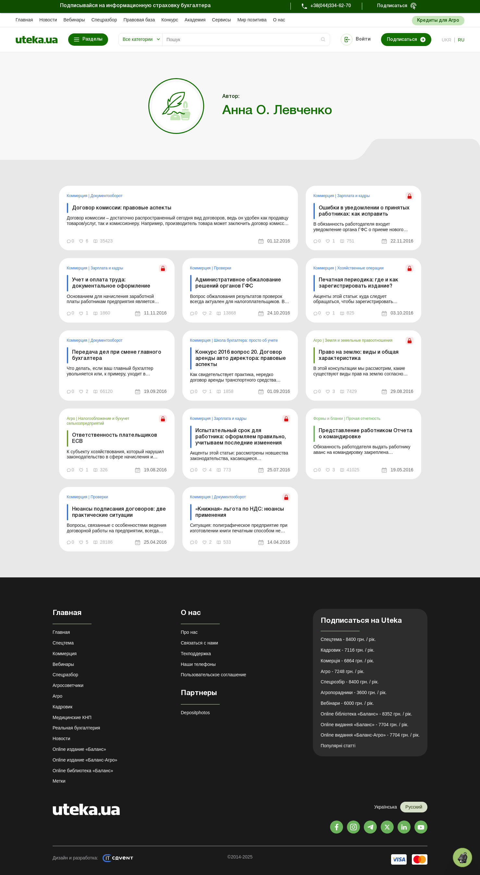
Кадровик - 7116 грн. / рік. (348, 650)
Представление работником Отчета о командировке (365, 434)
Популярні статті (338, 745)
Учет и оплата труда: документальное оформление (111, 283)
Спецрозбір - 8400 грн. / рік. (350, 681)
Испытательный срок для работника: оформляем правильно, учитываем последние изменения (240, 437)
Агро (318, 340)
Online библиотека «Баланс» (83, 770)
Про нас (189, 632)
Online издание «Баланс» (79, 749)
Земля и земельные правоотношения (358, 340)
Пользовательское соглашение (213, 674)
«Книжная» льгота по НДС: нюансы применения (239, 512)
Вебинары (74, 19)
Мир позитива (251, 19)
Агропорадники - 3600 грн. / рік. (354, 692)
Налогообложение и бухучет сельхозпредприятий (98, 420)
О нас (279, 19)
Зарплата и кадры (353, 196)
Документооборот (107, 196)
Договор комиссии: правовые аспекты (121, 208)
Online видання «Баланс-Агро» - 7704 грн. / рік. (370, 735)
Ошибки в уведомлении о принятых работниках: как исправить (364, 211)
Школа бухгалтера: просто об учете (246, 340)
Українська (385, 807)
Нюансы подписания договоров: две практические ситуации (119, 512)
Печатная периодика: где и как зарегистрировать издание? (358, 283)
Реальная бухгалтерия (76, 727)
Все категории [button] (138, 39)
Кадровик (62, 706)
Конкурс (169, 19)
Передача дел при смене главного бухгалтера (116, 355)
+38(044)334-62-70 (330, 6)
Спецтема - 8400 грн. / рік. (348, 639)
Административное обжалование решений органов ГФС (238, 283)
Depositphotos (195, 712)
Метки (59, 781)
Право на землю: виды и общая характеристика (359, 355)
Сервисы (221, 19)
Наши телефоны (198, 664)
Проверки (222, 268)
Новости (48, 19)
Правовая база (139, 19)
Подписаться (392, 6)
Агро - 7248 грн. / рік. (342, 671)
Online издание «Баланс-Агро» (85, 760)
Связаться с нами (199, 642)
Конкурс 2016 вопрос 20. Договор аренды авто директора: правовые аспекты (240, 358)
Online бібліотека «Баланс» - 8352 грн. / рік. (366, 713)
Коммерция (78, 196)
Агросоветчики (68, 685)
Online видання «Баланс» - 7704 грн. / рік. (364, 724)
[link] (178, 218)
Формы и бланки (329, 418)
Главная (24, 19)
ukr (446, 39)
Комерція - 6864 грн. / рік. (347, 660)
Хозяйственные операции (360, 268)
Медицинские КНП (72, 717)
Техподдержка (196, 653)
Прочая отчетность (363, 418)
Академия (195, 19)
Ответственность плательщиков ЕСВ (114, 438)
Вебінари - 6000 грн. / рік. (347, 703)
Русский (413, 807)
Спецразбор (104, 19)
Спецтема (63, 642)
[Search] (246, 39)
